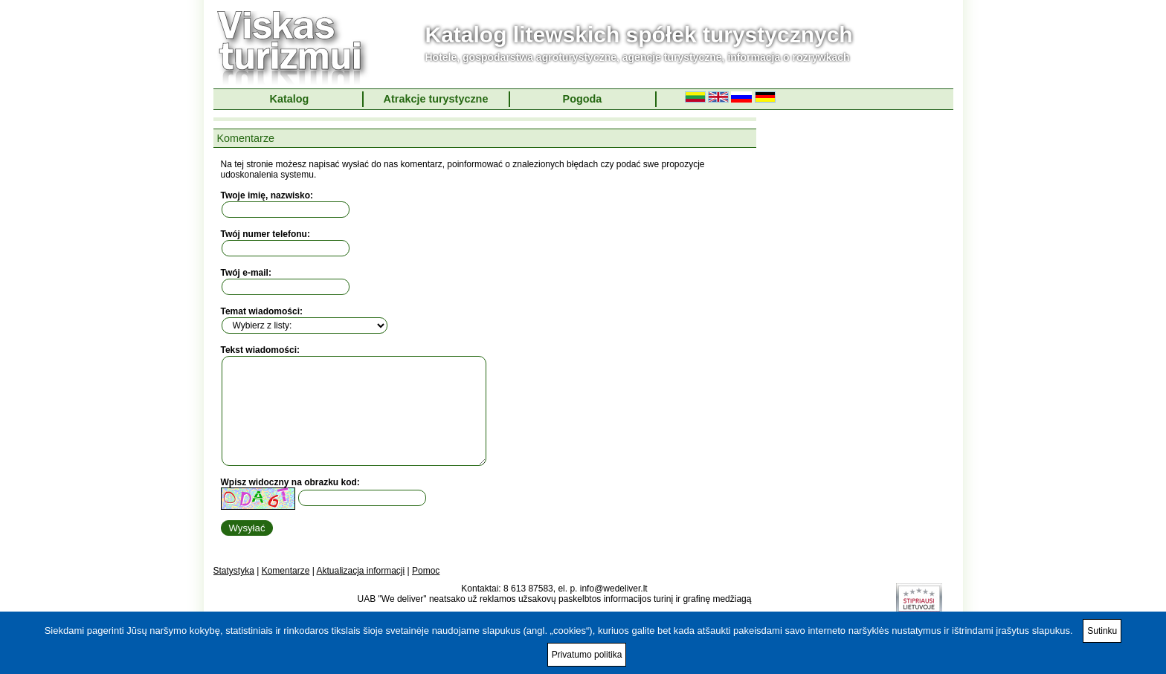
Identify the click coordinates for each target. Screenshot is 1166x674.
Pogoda (582, 99)
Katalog (289, 99)
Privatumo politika (587, 654)
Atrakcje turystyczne (436, 99)
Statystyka (233, 571)
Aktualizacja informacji (360, 571)
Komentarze (286, 571)
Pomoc (425, 571)
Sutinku (1102, 631)
